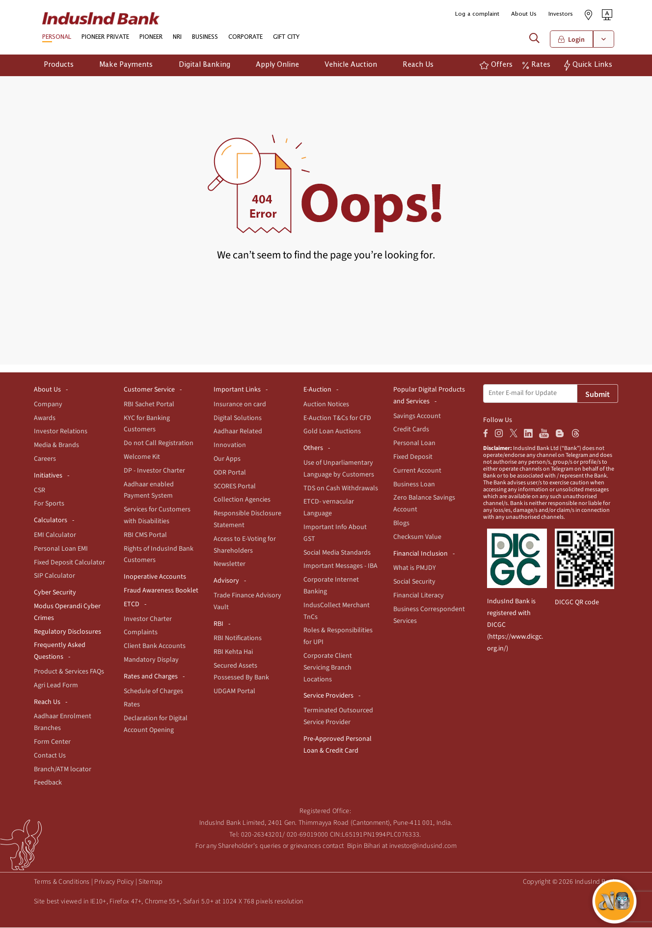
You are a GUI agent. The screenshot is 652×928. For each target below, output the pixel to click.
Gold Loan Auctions (332, 432)
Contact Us (50, 756)
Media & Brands (56, 445)
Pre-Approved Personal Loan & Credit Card (337, 745)
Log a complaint (477, 14)
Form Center (52, 742)
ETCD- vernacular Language (328, 508)
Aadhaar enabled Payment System (149, 490)
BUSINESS (205, 38)
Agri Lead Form (56, 686)
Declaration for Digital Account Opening (156, 724)
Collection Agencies (242, 500)
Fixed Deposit (413, 457)
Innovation (230, 445)
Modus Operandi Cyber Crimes (67, 612)
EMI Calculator (55, 535)
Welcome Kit (142, 457)
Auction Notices (326, 405)
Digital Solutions (238, 418)
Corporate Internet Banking (331, 586)
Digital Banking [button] (204, 65)
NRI (177, 38)
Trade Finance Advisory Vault (247, 602)
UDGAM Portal (234, 691)
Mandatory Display (151, 660)
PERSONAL (56, 38)
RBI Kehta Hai (233, 652)
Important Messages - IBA (340, 566)
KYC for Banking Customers (147, 424)
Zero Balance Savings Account (424, 504)
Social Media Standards (337, 553)
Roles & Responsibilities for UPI (338, 636)
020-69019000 (307, 835)
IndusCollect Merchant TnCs (336, 611)
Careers (45, 459)
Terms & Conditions (61, 882)
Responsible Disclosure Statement (247, 520)
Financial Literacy (418, 596)
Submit (597, 395)
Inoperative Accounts (155, 577)
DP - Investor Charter (154, 471)
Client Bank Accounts (155, 646)
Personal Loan (414, 444)
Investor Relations (60, 432)
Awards (44, 418)
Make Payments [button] (126, 65)
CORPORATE (245, 38)
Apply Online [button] (277, 65)
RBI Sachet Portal (149, 405)
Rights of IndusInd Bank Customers (158, 554)
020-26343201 (262, 835)
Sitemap (150, 882)
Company (48, 405)
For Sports (49, 504)
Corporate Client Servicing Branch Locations (327, 668)
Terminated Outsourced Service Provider (338, 717)
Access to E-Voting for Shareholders (245, 545)
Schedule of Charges (153, 691)
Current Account (417, 471)
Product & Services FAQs (69, 672)
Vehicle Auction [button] (351, 65)
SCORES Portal (235, 486)
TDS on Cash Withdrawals (340, 488)
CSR (39, 490)
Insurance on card (240, 405)
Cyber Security (55, 593)
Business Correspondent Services (429, 615)
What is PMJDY (414, 568)
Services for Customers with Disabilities (157, 516)
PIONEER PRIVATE (105, 38)
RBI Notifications (238, 639)
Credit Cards (411, 430)
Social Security (414, 582)
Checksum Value (417, 537)
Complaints (141, 633)
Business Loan (414, 484)
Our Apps (227, 459)
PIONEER (151, 38)
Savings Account (417, 416)
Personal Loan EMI (61, 549)
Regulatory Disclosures (67, 632)
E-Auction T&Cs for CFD (337, 418)
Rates (132, 705)
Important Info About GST (335, 533)
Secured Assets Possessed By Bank (241, 672)
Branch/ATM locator (62, 769)
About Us (524, 14)
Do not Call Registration (158, 444)
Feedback (48, 783)
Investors (560, 14)
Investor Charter (148, 619)
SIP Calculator (54, 576)
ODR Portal (230, 473)
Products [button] (59, 65)
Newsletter (229, 564)
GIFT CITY (286, 38)
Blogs (401, 524)
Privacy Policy (114, 882)
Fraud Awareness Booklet (161, 591)
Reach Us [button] (418, 65)
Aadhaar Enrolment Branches (62, 722)
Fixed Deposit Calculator (69, 562)
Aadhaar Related (238, 432)
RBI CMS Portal (145, 535)
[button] (607, 14)
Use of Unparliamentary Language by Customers (338, 469)
